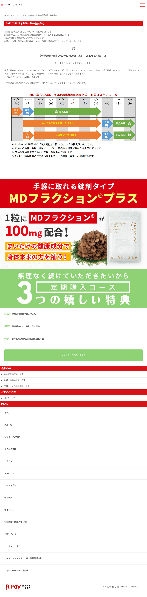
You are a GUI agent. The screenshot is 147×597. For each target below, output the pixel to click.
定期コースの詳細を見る (73, 355)
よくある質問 (10, 449)
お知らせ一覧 (18, 15)
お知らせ (8, 461)
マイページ (9, 473)
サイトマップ (10, 510)
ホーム (7, 413)
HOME (7, 15)
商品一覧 (8, 425)
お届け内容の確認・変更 (13, 380)
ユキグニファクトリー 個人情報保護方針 (23, 558)
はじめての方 (8, 398)
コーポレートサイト (13, 546)
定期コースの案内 (12, 437)
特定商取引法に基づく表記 (16, 522)
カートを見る (10, 485)
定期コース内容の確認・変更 (15, 386)
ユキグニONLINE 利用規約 (16, 570)
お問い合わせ (10, 534)
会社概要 (8, 497)
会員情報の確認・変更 (12, 374)
